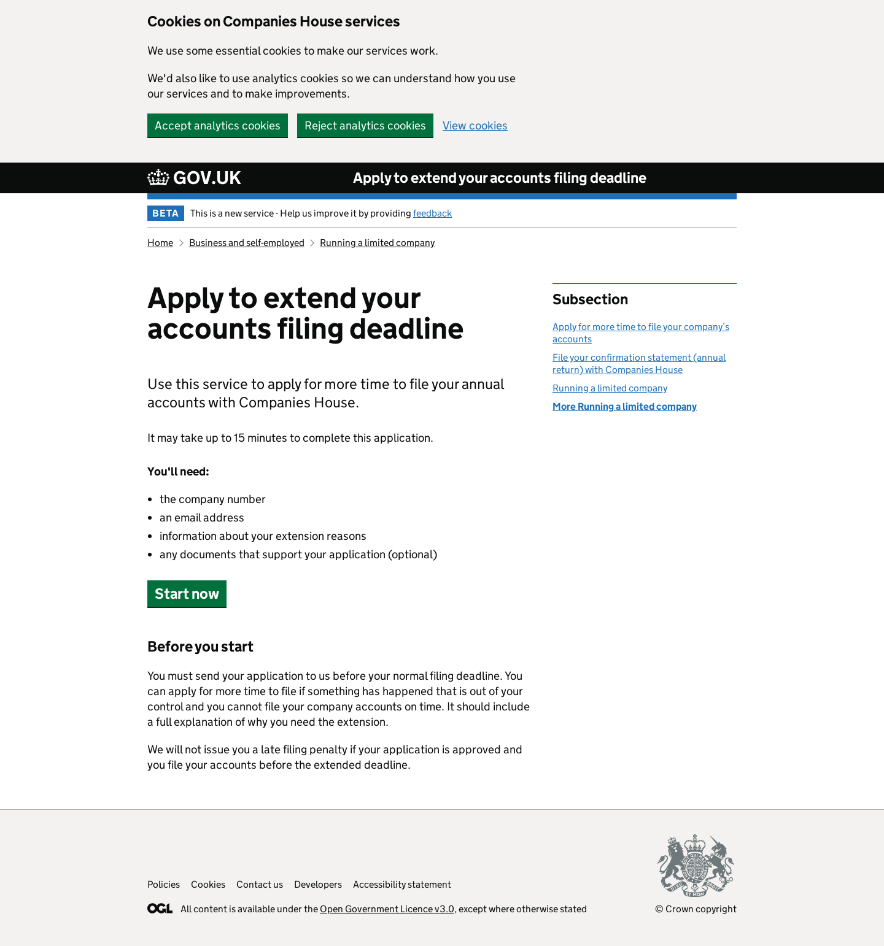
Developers (318, 884)
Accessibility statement (402, 884)
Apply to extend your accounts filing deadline (499, 178)
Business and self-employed (246, 242)
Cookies (208, 884)
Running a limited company (377, 242)
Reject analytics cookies (365, 125)
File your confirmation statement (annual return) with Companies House (639, 363)
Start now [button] (187, 593)
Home (160, 242)
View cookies (475, 125)
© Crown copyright (696, 909)
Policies (163, 884)
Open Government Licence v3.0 (387, 909)
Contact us (259, 884)
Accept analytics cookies (218, 125)
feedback (432, 213)
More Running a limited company (624, 406)
